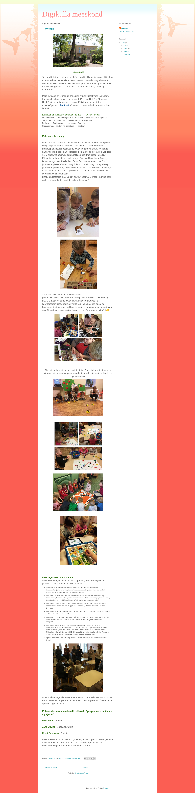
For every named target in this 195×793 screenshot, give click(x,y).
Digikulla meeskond (72, 14)
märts (125, 48)
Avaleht (85, 767)
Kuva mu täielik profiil (126, 32)
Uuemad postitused (51, 767)
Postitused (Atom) (81, 773)
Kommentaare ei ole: (73, 758)
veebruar (126, 51)
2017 (123, 42)
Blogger (106, 788)
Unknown (124, 28)
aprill (125, 45)
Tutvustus (48, 28)
